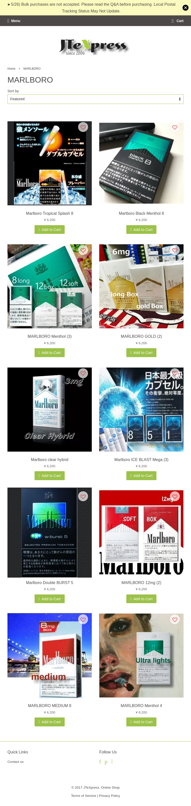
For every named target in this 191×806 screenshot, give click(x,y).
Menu (13, 21)
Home (11, 68)
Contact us (15, 762)
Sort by (13, 91)
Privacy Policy (109, 796)
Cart (178, 21)
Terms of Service (83, 796)
